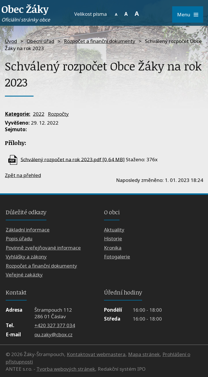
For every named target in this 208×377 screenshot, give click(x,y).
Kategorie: (17, 114)
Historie (113, 238)
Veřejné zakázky (24, 274)
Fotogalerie (117, 256)
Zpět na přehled (23, 175)
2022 (38, 114)
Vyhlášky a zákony (26, 256)
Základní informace (28, 229)
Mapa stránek (144, 354)
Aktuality (114, 229)
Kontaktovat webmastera (96, 354)
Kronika (112, 247)
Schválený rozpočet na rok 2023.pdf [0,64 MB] (73, 159)
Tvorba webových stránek (65, 369)
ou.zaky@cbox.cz (53, 334)
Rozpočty (58, 114)
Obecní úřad (40, 41)
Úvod (11, 41)
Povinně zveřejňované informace (43, 247)
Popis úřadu (19, 238)
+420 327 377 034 (54, 325)
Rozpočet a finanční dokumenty (99, 41)
